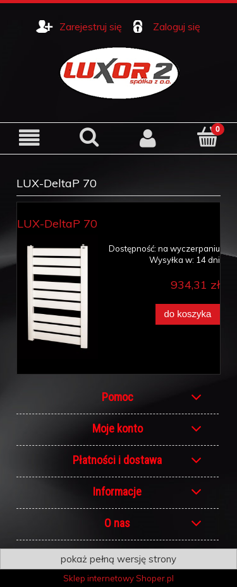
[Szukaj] (89, 137)
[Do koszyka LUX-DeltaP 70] (187, 314)
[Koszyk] (207, 137)
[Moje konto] (148, 138)
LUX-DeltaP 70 (57, 223)
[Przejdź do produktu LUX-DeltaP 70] (57, 297)
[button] (29, 138)
